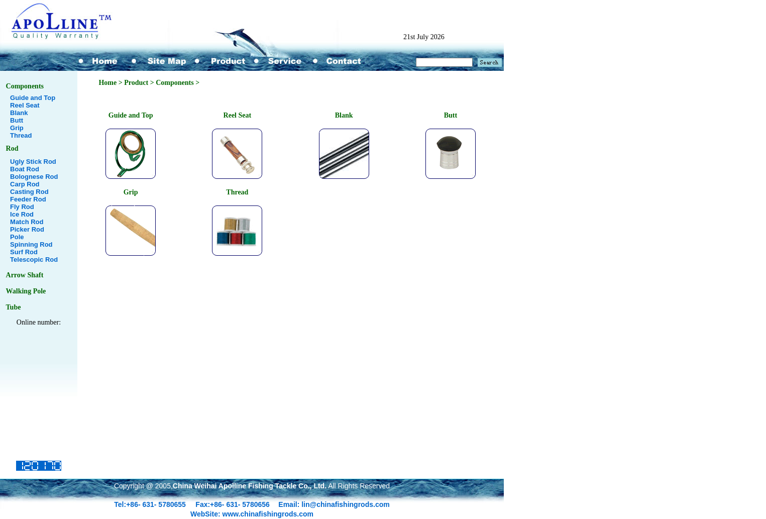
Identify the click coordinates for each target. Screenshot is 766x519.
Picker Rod (27, 229)
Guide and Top (32, 97)
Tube (13, 307)
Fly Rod (22, 207)
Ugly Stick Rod (33, 161)
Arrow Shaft (25, 275)
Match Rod (26, 222)
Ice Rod (22, 214)
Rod (12, 148)
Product (136, 82)
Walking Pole (26, 291)
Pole (17, 237)
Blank (19, 113)
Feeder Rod (28, 199)
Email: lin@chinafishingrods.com (333, 504)
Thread (21, 135)
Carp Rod (25, 184)
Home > (111, 82)
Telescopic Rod (34, 259)
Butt (16, 120)
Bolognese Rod (34, 176)
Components (25, 86)
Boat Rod (24, 169)
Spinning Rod (31, 244)
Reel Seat (25, 105)
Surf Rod (24, 252)
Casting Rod (29, 191)
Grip (17, 128)
